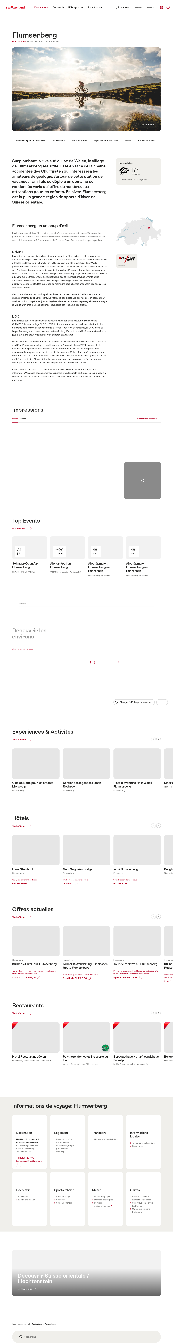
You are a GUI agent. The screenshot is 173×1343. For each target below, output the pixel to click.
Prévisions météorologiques (135, 179)
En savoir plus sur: (36, 905)
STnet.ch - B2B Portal (73, 1319)
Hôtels (128, 140)
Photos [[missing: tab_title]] (15, 419)
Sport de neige (63, 1153)
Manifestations (79, 140)
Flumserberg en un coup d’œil (30, 140)
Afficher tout (23, 491)
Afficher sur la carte (138, 232)
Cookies (16, 1330)
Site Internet (23, 1123)
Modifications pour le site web (127, 1319)
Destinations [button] (37, 1280)
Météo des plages (102, 1153)
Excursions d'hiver (26, 1156)
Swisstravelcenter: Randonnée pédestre (141, 1154)
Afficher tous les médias (147, 419)
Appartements (62, 1098)
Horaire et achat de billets (105, 1095)
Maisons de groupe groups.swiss (65, 1103)
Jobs (65, 1325)
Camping (60, 1108)
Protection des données (23, 1325)
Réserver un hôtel (64, 1095)
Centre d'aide (119, 1330)
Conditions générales (21, 1319)
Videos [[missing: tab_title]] (23, 419)
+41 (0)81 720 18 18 (25, 1114)
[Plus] (165, 665)
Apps (65, 1335)
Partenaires (68, 1330)
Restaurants (137, 1102)
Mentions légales (19, 1335)
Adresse (117, 1325)
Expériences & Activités (106, 140)
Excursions (23, 1153)
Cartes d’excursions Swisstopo (141, 1166)
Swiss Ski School (64, 1159)
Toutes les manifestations (143, 1099)
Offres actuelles (146, 140)
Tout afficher (27, 702)
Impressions (58, 140)
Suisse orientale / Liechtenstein (43, 41)
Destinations (19, 41)
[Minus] (159, 665)
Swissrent (60, 1156)
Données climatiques (103, 1156)
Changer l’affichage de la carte (134, 664)
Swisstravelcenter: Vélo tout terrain (142, 1160)
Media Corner (119, 1335)
